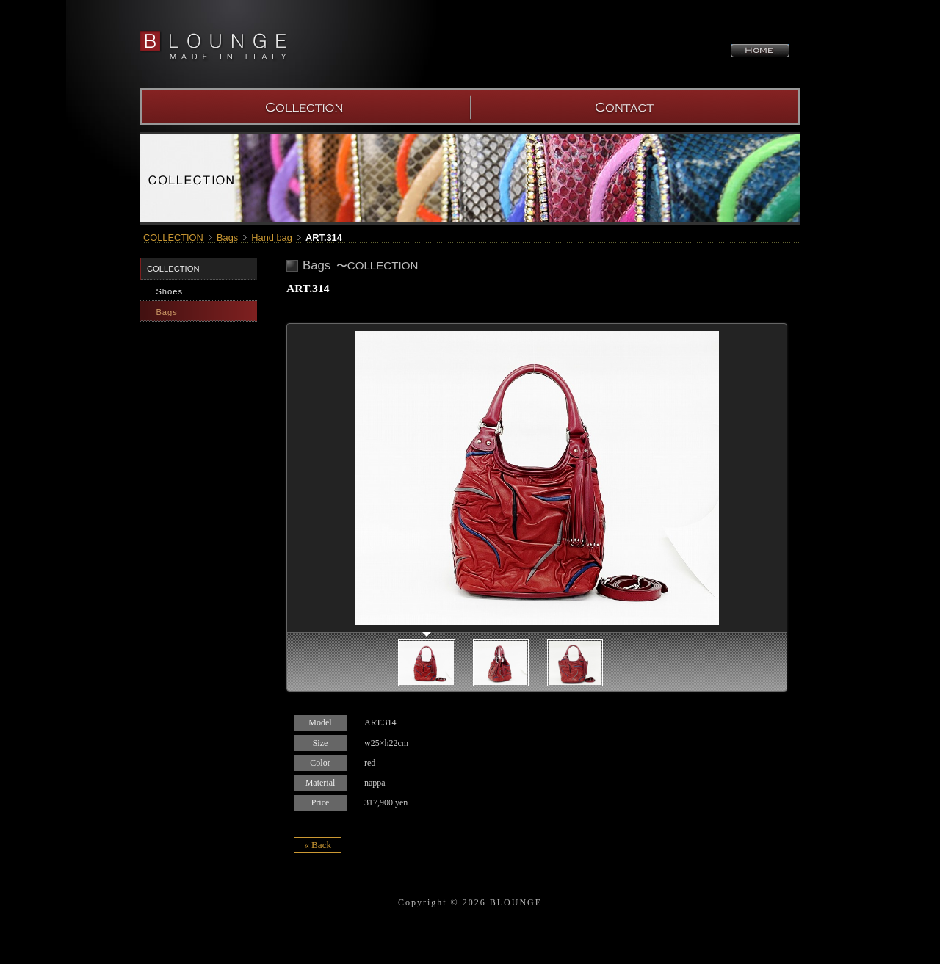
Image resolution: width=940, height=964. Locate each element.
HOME (760, 50)
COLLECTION (305, 106)
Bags (227, 237)
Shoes (169, 291)
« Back (317, 844)
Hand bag (271, 237)
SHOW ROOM (635, 106)
